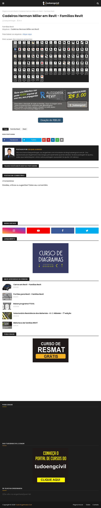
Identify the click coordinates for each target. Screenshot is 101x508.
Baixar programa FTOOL (24, 304)
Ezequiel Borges (10, 21)
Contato (96, 505)
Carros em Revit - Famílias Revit (27, 284)
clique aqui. (27, 34)
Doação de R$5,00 (50, 120)
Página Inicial (78, 505)
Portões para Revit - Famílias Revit (28, 294)
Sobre (88, 505)
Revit (15, 11)
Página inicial (7, 11)
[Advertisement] (20, 382)
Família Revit (15, 129)
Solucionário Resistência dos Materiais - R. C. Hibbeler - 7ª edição (42, 313)
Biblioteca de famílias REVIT (25, 323)
